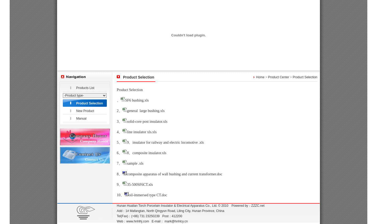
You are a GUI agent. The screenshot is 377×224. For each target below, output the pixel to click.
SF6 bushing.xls (137, 100)
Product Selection (89, 103)
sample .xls (135, 163)
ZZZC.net (258, 206)
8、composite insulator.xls (146, 153)
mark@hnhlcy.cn (176, 221)
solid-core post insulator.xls (147, 122)
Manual (81, 118)
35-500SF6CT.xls (140, 185)
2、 (119, 111)
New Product (85, 111)
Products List (85, 88)
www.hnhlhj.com (137, 221)
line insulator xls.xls (142, 132)
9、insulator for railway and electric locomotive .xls (165, 142)
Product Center (278, 77)
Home (260, 77)
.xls (162, 111)
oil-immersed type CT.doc (148, 195)
